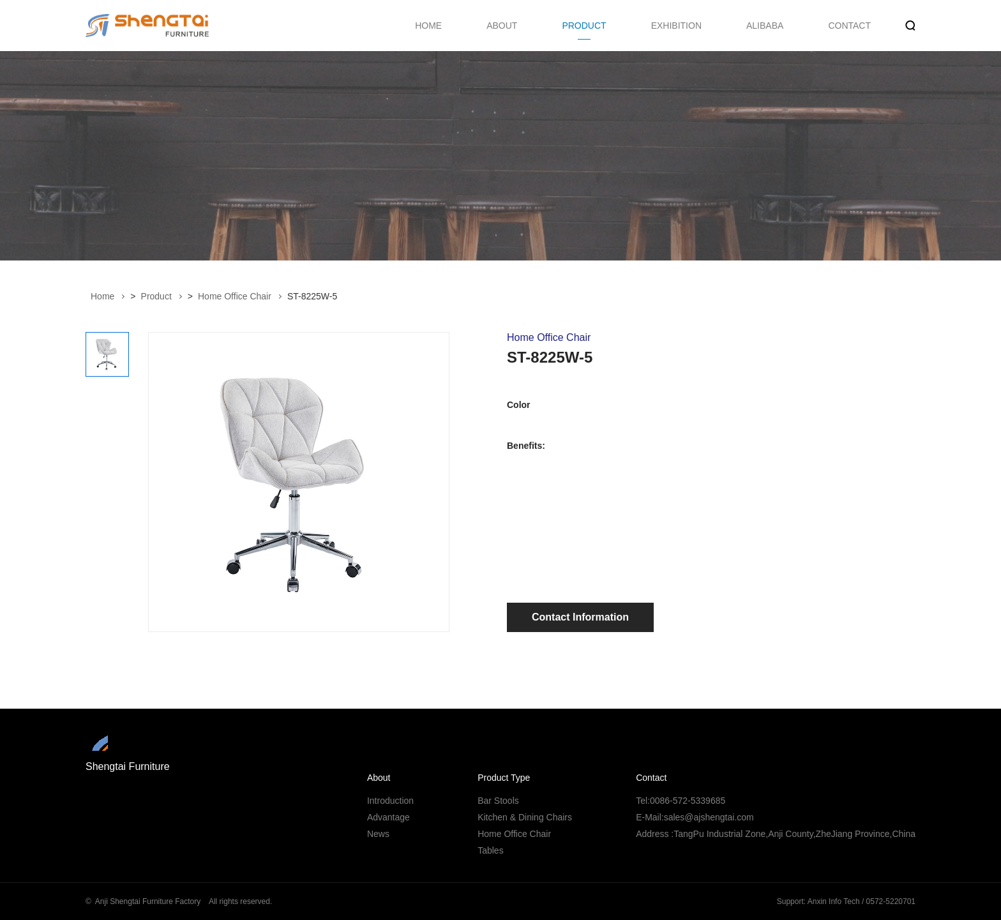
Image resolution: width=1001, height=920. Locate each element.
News (378, 834)
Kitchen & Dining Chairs (525, 817)
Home (102, 296)
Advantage (388, 817)
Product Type (504, 778)
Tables (490, 850)
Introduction (390, 801)
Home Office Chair (234, 296)
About (379, 778)
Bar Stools (498, 801)
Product (156, 296)
